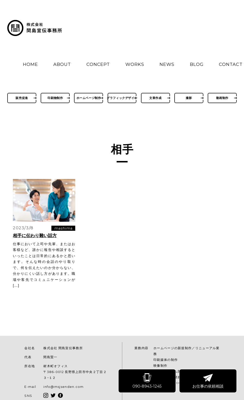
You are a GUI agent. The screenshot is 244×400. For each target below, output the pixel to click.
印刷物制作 (55, 98)
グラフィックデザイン (122, 98)
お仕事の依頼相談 (208, 381)
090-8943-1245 (147, 381)
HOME (30, 64)
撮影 (189, 98)
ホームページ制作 (88, 98)
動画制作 (222, 98)
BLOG (197, 64)
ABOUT (62, 64)
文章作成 (155, 98)
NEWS (167, 64)
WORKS (134, 64)
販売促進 (22, 98)
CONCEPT (98, 64)
